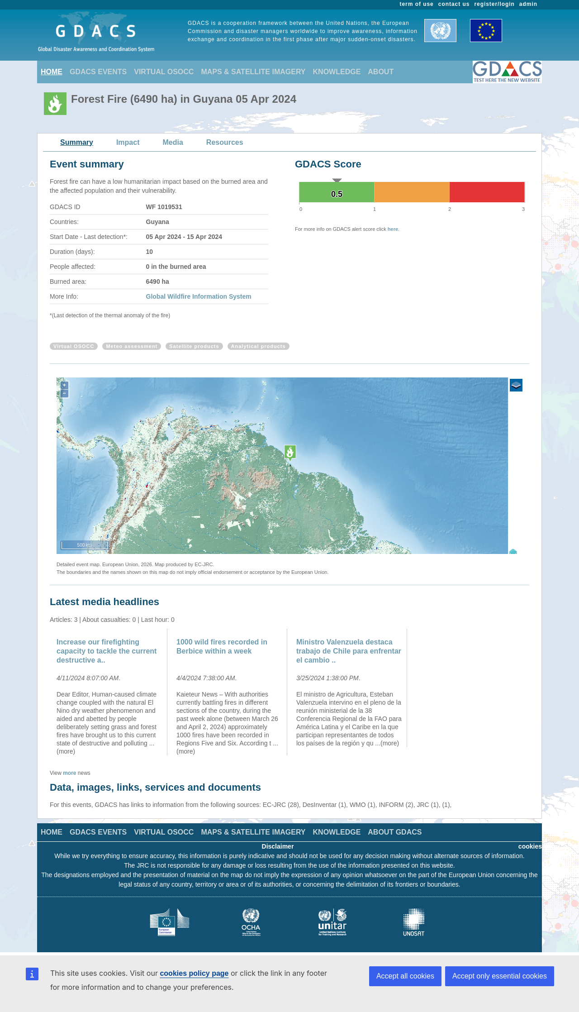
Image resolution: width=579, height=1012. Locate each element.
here (393, 229)
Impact (128, 142)
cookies (530, 846)
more (69, 773)
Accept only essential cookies (499, 976)
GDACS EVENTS (98, 72)
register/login (494, 4)
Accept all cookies (405, 976)
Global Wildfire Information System (199, 296)
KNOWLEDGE (337, 72)
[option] (110, 692)
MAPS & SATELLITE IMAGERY (253, 72)
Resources (224, 142)
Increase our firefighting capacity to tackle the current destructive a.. (107, 651)
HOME (51, 72)
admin (528, 4)
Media (173, 142)
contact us (454, 4)
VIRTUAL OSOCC (164, 72)
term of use (417, 4)
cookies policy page (194, 973)
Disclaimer (278, 846)
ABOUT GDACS (395, 832)
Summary (76, 142)
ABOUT (381, 72)
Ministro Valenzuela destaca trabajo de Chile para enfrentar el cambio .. (348, 651)
